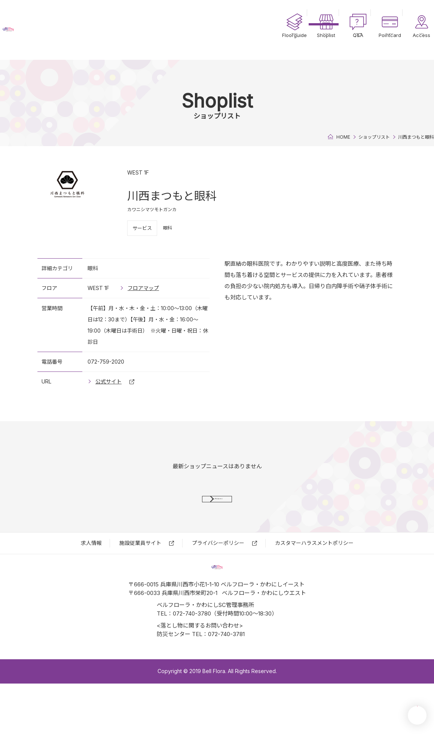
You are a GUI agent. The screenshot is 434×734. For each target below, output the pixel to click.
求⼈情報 (91, 568)
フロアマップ (143, 288)
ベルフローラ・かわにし (48, 30)
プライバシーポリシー (218, 568)
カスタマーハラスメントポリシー (314, 568)
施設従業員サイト (140, 568)
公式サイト (108, 381)
